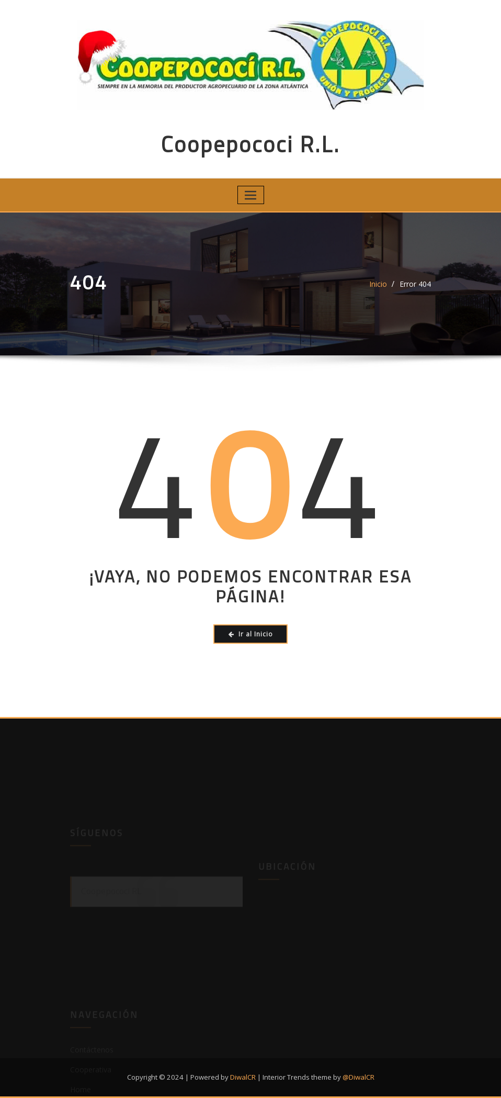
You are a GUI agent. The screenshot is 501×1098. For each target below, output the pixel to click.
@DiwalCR (358, 1077)
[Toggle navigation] (250, 195)
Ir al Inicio (251, 634)
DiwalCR (243, 1077)
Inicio (378, 284)
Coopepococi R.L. (250, 144)
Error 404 (415, 284)
